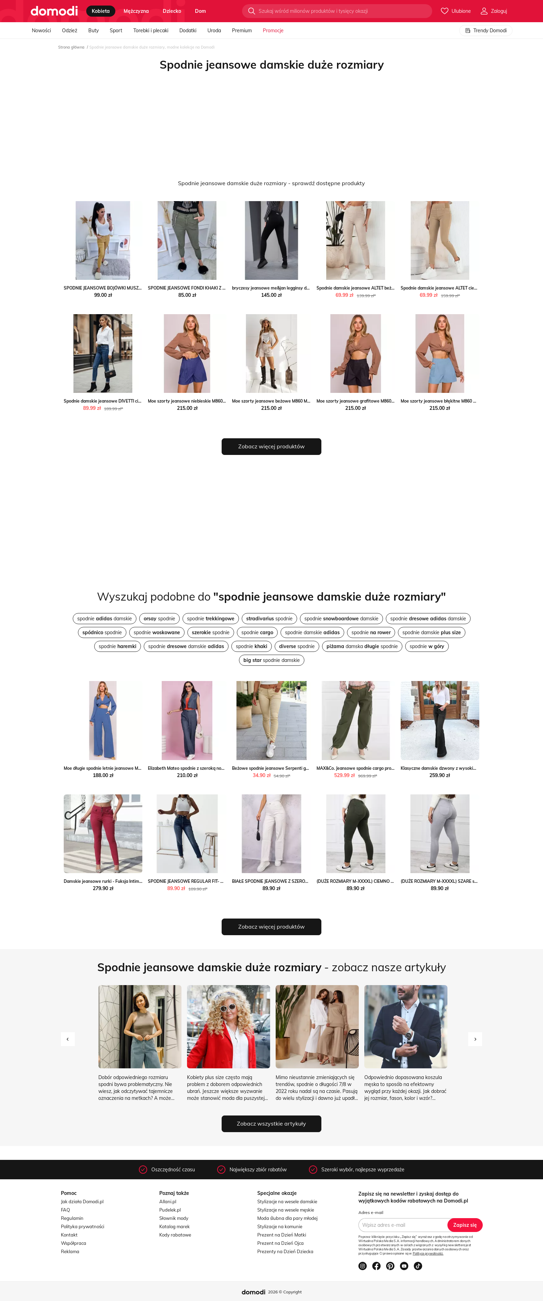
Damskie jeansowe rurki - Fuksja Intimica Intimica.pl (115, 881)
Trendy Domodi (486, 30)
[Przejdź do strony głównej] (54, 11)
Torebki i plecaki (150, 30)
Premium (242, 30)
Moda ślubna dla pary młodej (287, 1218)
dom (200, 11)
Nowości (41, 30)
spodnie (159, 618)
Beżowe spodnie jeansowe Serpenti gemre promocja (284, 768)
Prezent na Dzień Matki (281, 1235)
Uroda (214, 30)
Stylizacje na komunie (279, 1226)
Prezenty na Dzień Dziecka (285, 1251)
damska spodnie (362, 646)
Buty (93, 30)
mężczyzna (136, 11)
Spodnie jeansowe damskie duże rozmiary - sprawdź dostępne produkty (271, 183)
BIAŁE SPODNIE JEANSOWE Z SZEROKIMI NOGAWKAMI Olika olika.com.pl (304, 881)
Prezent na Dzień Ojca (280, 1243)
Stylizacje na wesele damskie (287, 1201)
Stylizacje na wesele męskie (285, 1210)
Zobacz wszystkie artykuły (271, 1123)
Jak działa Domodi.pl (82, 1201)
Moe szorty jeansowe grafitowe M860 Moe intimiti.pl (368, 401)
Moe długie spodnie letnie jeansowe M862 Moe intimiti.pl (119, 768)
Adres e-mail (370, 1212)
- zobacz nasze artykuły (271, 967)
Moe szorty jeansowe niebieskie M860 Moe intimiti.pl (199, 401)
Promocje (273, 30)
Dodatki (187, 30)
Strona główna (71, 47)
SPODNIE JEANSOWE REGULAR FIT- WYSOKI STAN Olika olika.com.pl (216, 881)
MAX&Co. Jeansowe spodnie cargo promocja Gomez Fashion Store (381, 768)
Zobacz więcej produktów (271, 446)
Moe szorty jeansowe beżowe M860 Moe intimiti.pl (281, 401)
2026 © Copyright (285, 1291)
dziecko (172, 11)
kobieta (101, 11)
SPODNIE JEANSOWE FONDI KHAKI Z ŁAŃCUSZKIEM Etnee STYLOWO (217, 288)
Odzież (69, 30)
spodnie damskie (104, 618)
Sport (116, 30)
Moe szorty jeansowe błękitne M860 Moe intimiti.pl (451, 401)
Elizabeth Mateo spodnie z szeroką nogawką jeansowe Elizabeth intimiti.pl (220, 768)
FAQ (65, 1210)
